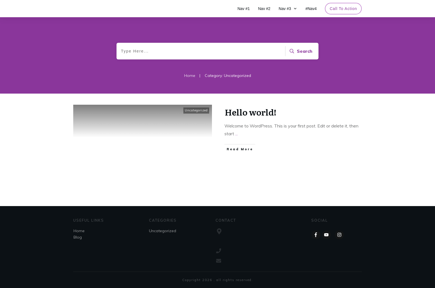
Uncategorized (196, 110)
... (236, 133)
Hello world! (250, 112)
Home (79, 230)
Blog (78, 237)
